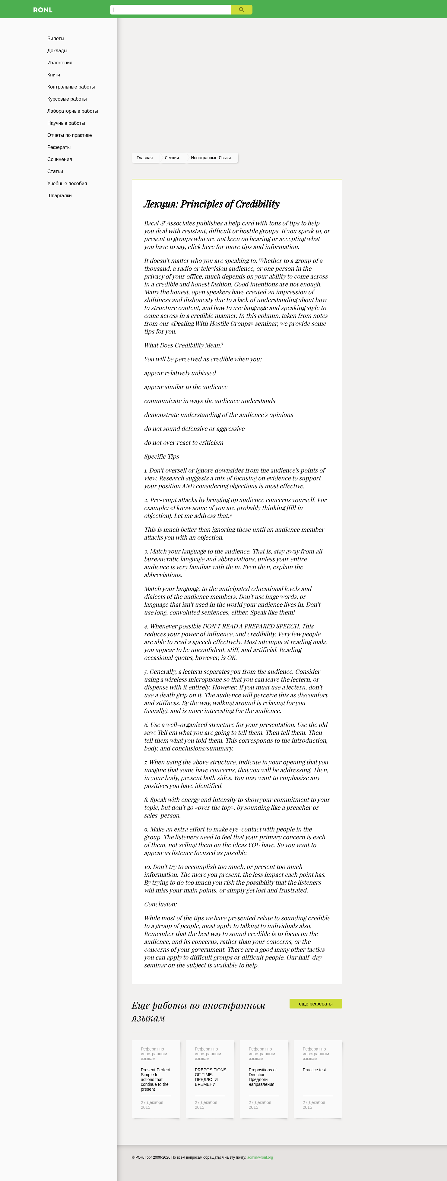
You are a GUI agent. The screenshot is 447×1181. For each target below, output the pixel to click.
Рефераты (59, 147)
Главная (145, 157)
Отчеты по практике (69, 135)
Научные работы (66, 123)
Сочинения (59, 159)
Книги (53, 74)
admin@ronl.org (260, 1157)
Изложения (59, 62)
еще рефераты (315, 1003)
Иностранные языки (211, 157)
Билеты (55, 38)
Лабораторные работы (72, 111)
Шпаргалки (59, 195)
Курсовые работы (67, 99)
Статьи (55, 171)
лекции (172, 157)
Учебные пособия (67, 183)
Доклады (57, 50)
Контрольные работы (71, 86)
